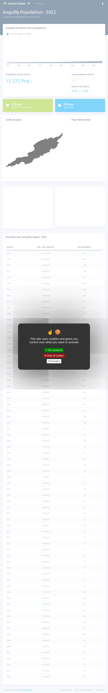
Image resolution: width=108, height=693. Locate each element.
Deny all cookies (54, 355)
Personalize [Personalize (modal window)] (54, 361)
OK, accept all (54, 350)
